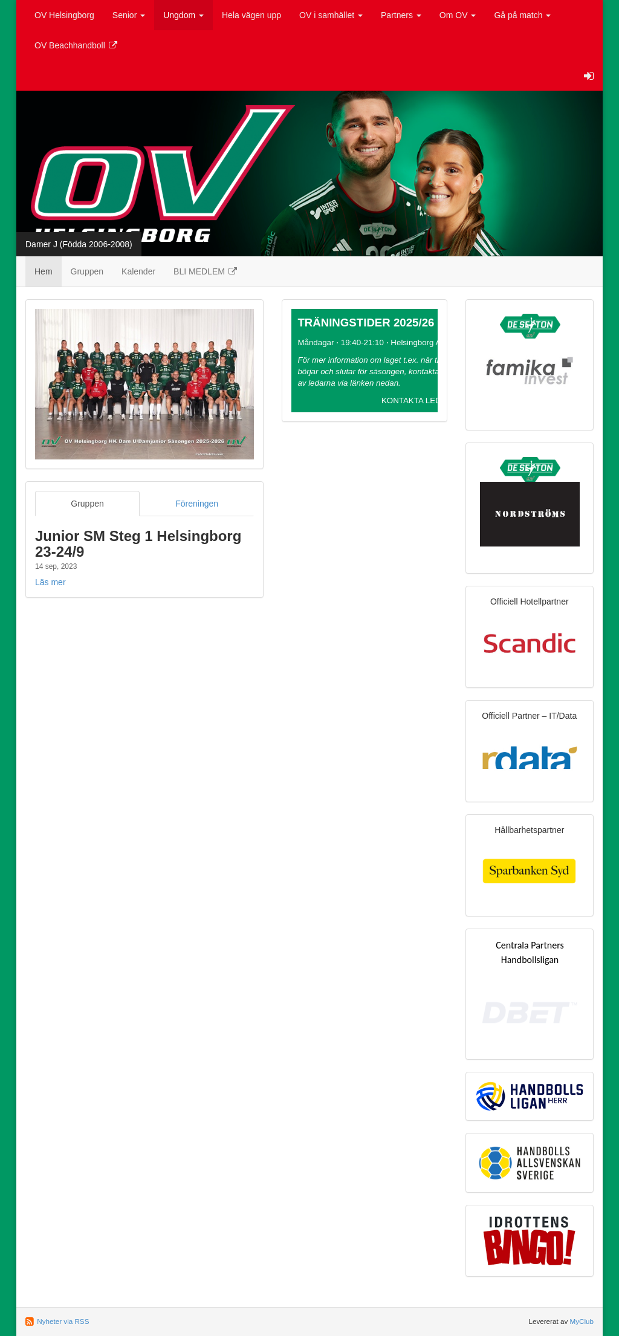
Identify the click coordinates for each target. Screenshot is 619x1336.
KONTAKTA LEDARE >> (425, 400)
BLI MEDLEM (205, 271)
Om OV (457, 15)
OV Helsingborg (64, 15)
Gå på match (522, 15)
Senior (128, 15)
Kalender (138, 271)
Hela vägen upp (251, 15)
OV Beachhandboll (76, 45)
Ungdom (183, 15)
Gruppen (87, 271)
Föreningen (196, 503)
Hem (43, 271)
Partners (401, 15)
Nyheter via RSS (63, 1321)
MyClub (581, 1321)
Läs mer (50, 582)
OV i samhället (331, 15)
